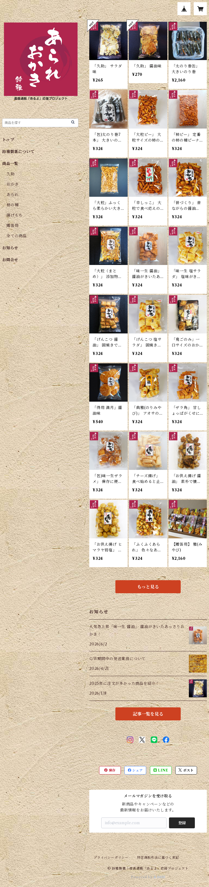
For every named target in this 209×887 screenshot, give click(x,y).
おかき (13, 184)
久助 (11, 173)
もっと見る (148, 586)
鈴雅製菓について (18, 151)
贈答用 (13, 225)
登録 (182, 822)
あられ (13, 194)
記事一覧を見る (148, 714)
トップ (8, 139)
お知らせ (10, 247)
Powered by (148, 877)
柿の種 (13, 204)
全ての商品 (17, 235)
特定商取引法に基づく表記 (158, 857)
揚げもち (15, 215)
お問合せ (10, 259)
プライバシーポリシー (111, 857)
